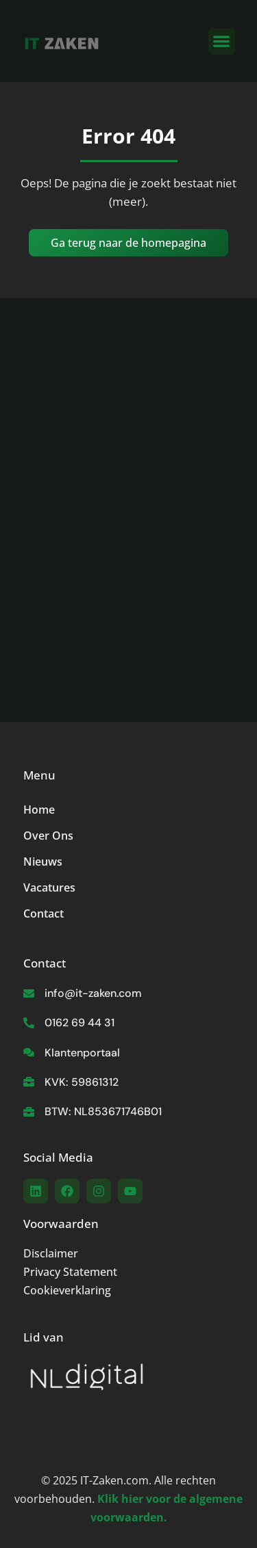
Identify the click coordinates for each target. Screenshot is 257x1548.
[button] (221, 41)
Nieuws (42, 861)
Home (39, 809)
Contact (43, 913)
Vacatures (49, 887)
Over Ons (48, 835)
